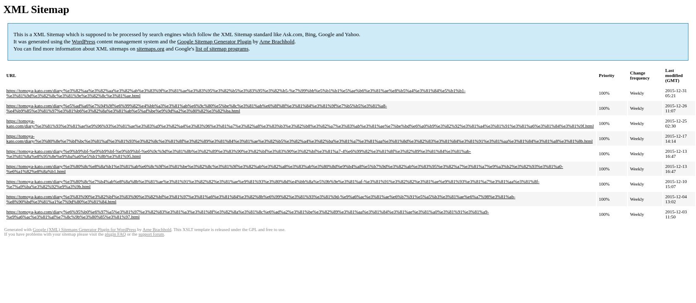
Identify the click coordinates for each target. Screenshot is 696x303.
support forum (151, 234)
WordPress (83, 41)
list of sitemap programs (221, 48)
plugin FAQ (115, 234)
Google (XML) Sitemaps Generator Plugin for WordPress (84, 229)
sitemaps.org (150, 48)
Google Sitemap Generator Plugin (214, 41)
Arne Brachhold (276, 41)
